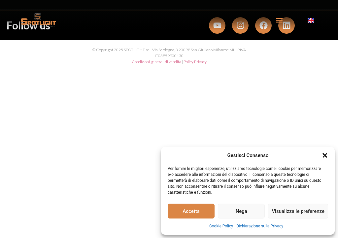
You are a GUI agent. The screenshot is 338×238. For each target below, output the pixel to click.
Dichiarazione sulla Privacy (259, 226)
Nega (241, 211)
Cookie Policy (221, 226)
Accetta (191, 211)
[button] (324, 155)
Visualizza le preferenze (298, 211)
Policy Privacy (195, 61)
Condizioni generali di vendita (156, 61)
